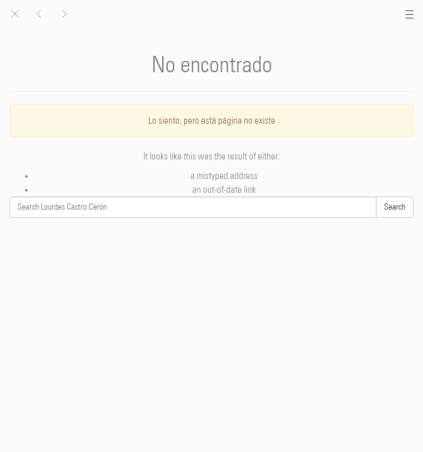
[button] (64, 14)
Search (394, 207)
